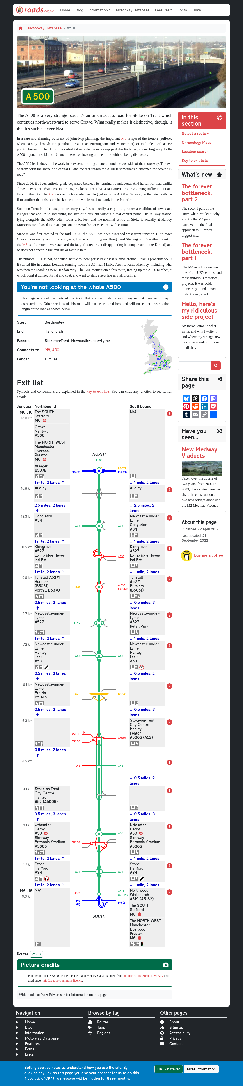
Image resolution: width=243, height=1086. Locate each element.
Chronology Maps (196, 142)
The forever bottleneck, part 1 (197, 251)
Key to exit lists (195, 160)
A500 (36, 954)
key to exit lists (98, 391)
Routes (98, 1022)
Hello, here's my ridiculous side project (199, 310)
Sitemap (171, 1027)
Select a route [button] (194, 133)
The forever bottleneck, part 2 (197, 192)
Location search (195, 151)
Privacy (170, 1038)
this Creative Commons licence (62, 980)
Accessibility (175, 1032)
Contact (171, 1043)
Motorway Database (132, 10)
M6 (123, 138)
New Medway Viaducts (199, 452)
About (169, 1022)
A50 (51, 194)
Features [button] (162, 10)
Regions (99, 1032)
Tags (96, 1027)
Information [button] (98, 10)
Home (65, 10)
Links (196, 10)
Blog (79, 10)
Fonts (182, 10)
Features (28, 1043)
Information (30, 1032)
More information (201, 1069)
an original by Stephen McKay (143, 975)
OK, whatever (168, 1069)
